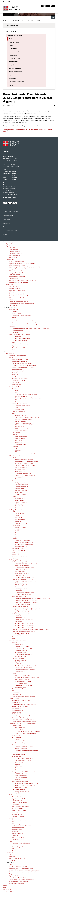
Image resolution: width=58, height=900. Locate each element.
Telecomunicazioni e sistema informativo (26, 775)
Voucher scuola (19, 649)
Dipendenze (15, 818)
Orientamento (16, 697)
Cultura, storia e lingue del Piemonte (25, 468)
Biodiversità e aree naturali (19, 406)
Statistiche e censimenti (18, 374)
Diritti (10, 39)
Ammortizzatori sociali (21, 688)
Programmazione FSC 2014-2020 (24, 629)
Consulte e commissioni (15, 254)
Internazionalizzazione (18, 843)
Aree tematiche (10, 355)
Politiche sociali (13, 62)
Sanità (10, 800)
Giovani (12, 45)
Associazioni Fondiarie (21, 439)
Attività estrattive (17, 835)
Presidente (12, 248)
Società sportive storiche (21, 489)
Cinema (17, 481)
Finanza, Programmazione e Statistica (19, 335)
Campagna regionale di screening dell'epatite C (21, 874)
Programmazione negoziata (19, 341)
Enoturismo (18, 511)
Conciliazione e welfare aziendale (21, 693)
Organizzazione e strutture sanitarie (22, 804)
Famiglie (17, 534)
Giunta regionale (13, 250)
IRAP (13, 851)
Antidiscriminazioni (15, 52)
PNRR (13, 643)
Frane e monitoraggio (21, 783)
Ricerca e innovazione (18, 822)
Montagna (15, 437)
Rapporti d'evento (20, 732)
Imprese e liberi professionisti (17, 865)
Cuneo (5, 179)
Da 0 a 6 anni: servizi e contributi (24, 653)
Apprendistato (19, 666)
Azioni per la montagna (21, 441)
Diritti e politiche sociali (15, 35)
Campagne (12, 880)
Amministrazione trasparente (17, 277)
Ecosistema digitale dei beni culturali (25, 466)
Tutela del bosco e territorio (22, 431)
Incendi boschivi (19, 767)
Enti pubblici (12, 863)
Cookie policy (6, 219)
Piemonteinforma (14, 258)
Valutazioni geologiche (21, 781)
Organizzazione (10, 260)
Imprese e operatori (20, 423)
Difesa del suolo (16, 750)
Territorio (14, 450)
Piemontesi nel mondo (21, 470)
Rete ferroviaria (16, 713)
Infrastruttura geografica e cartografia (25, 456)
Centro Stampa (16, 334)
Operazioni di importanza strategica (24, 571)
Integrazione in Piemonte (22, 637)
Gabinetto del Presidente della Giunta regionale (22, 263)
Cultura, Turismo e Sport (15, 458)
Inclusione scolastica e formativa (24, 548)
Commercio (15, 841)
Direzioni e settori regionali (16, 262)
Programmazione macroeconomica (21, 339)
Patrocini (11, 300)
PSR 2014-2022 (16, 384)
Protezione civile (16, 762)
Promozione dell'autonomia (22, 544)
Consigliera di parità (20, 691)
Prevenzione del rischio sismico (20, 787)
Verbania (14, 178)
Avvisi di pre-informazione (22, 569)
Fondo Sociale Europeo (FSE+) (20, 565)
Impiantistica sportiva (21, 493)
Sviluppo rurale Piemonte (19, 600)
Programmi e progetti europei (20, 610)
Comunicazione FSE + (21, 573)
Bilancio (14, 343)
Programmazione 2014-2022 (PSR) (24, 608)
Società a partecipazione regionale (18, 283)
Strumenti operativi (17, 820)
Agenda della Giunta (14, 256)
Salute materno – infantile (19, 816)
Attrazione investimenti (18, 834)
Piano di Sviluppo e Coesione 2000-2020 (26, 623)
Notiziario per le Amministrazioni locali (22, 322)
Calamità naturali (16, 730)
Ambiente (14, 390)
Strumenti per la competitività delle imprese (27, 682)
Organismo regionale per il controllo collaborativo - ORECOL (25, 267)
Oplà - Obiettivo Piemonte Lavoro (18, 884)
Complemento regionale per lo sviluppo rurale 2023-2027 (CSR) (32, 602)
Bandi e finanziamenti (15, 289)
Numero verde (7, 185)
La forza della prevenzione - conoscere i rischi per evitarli (24, 876)
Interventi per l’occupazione (22, 680)
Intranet (5, 235)
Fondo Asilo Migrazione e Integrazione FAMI (24, 635)
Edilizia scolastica (16, 695)
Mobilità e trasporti (14, 703)
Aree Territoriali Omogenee (16, 890)
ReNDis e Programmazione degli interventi (26, 756)
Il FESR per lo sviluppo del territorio (18, 888)
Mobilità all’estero (20, 668)
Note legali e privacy (8, 215)
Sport (13, 483)
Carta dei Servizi (13, 306)
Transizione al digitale (18, 845)
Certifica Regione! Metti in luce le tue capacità (21, 886)
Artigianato (15, 837)
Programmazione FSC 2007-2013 (24, 631)
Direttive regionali (20, 676)
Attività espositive (20, 472)
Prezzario (17, 744)
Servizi (5, 892)
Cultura (14, 460)
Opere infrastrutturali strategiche (21, 723)
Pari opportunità (14, 42)
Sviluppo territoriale (17, 828)
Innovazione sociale (20, 530)
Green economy (16, 435)
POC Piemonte (19, 625)
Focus (10, 870)
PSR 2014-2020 (19, 429)
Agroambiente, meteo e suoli (20, 361)
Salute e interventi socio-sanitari (24, 546)
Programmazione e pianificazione (24, 763)
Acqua (16, 392)
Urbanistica (18, 452)
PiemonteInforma (8, 896)
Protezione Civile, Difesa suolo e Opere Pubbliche (22, 728)
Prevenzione (15, 810)
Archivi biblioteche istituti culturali (24, 462)
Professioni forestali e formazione (24, 425)
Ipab (16, 540)
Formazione (18, 773)
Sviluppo (11, 824)
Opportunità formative (21, 664)
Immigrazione (13, 55)
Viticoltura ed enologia (18, 378)
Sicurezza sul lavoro (17, 814)
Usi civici (14, 320)
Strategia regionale (20, 485)
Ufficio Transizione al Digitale (17, 265)
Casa (10, 75)
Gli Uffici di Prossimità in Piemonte (18, 872)
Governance (18, 620)
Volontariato (18, 771)
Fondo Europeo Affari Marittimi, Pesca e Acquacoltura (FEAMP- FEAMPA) (31, 633)
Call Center (12, 293)
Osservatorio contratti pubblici (17, 295)
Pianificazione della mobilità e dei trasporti (23, 719)
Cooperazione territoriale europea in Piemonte (27, 612)
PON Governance (16, 641)
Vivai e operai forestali (21, 433)
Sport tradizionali (19, 491)
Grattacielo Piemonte (14, 275)
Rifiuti (16, 402)
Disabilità (11, 65)
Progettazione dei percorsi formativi (25, 674)
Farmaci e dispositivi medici (19, 808)
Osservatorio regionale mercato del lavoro (23, 701)
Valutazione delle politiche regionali (21, 345)
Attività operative (19, 799)
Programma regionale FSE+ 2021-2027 (26, 567)
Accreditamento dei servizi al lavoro (24, 690)
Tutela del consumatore (16, 58)
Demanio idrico (16, 740)
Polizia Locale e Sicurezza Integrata (21, 316)
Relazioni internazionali (15, 271)
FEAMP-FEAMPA (16, 386)
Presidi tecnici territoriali (18, 795)
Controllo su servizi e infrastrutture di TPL (23, 725)
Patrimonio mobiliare (17, 332)
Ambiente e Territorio (14, 388)
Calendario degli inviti (21, 588)
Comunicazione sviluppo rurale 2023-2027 (26, 606)
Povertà (17, 532)
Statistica (14, 351)
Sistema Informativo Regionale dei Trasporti (24, 727)
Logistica (17, 769)
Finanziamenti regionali (21, 748)
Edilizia (17, 454)
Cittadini (11, 861)
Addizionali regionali (17, 853)
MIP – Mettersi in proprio (22, 684)
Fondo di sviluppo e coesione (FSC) (21, 618)
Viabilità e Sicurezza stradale (20, 711)
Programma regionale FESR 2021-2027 (26, 584)
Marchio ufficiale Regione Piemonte (18, 302)
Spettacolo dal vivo (20, 479)
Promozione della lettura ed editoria (25, 477)
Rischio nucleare (19, 404)
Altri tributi (15, 857)
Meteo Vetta (18, 444)
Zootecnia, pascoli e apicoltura (20, 380)
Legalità (11, 85)
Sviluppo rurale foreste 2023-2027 (24, 427)
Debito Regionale (16, 337)
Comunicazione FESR (20, 594)
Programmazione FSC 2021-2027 (24, 627)
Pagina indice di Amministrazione (15, 244)
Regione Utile (9, 285)
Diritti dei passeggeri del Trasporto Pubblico (24, 709)
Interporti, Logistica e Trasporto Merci (22, 721)
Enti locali (14, 312)
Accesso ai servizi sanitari (19, 802)
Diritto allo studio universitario (23, 658)
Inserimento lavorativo (21, 549)
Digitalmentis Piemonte (15, 882)
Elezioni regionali (16, 314)
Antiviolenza (14, 49)
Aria (16, 394)
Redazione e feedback (8, 227)
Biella (4, 178)
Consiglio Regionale (14, 252)
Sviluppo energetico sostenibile (20, 830)
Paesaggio (15, 448)
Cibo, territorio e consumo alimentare (22, 365)
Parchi (16, 409)
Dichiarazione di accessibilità (10, 212)
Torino (13, 176)
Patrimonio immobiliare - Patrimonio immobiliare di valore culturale (30, 330)
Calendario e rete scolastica (22, 651)
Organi (8, 246)
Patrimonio (12, 328)
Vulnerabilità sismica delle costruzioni (25, 791)
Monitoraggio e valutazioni (22, 577)
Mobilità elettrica (16, 717)
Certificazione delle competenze (23, 672)
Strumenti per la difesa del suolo (24, 752)
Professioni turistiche (21, 505)
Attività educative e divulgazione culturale (26, 464)
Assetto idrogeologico (21, 754)
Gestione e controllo (20, 575)
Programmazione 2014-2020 (23, 598)
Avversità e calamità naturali (20, 363)
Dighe (16, 758)
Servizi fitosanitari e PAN (18, 372)
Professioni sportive (20, 497)
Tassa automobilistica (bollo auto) (21, 849)
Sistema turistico (19, 503)
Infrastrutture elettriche (21, 746)
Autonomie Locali (13, 310)
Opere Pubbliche (16, 742)
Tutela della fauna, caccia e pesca (21, 376)
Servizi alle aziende (17, 370)
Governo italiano (7, 2)
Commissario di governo (18, 760)
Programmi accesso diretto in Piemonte (25, 614)
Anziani (17, 536)
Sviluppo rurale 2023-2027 (19, 382)
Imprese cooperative (17, 839)
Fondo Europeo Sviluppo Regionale (21, 832)
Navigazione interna (17, 715)
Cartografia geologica (21, 779)
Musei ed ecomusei (20, 474)
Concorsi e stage (13, 279)
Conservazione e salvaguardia (23, 407)
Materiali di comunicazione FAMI (23, 639)
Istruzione (14, 647)
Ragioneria (15, 347)
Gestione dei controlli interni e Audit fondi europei (22, 281)
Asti (4, 176)
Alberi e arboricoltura (20, 417)
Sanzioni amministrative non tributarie (19, 297)
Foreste (14, 415)
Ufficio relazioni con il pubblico (17, 291)
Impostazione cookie (9, 198)
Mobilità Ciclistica (16, 707)
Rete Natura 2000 (20, 411)
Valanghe (17, 785)
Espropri (14, 318)
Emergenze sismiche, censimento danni (25, 738)
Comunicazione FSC (20, 621)
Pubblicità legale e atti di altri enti (18, 298)
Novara (14, 174)
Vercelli (14, 179)
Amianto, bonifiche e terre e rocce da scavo (26, 396)
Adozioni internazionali (15, 68)
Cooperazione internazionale (16, 82)
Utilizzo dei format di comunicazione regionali (21, 304)
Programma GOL (16, 699)
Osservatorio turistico (21, 509)
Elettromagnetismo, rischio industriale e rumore (28, 400)
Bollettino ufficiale (14, 287)
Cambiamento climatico (18, 413)
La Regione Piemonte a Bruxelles (18, 269)
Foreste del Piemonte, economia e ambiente (27, 419)
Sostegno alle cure (17, 806)
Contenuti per (9, 859)
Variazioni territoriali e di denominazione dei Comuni (26, 326)
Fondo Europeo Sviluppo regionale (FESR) (23, 583)
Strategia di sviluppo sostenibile (17, 357)
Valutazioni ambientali (21, 398)
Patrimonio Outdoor (20, 446)
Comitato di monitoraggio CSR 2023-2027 (26, 604)
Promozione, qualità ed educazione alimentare (24, 367)
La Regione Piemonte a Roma (17, 273)
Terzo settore (18, 538)
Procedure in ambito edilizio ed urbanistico (26, 789)
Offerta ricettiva (19, 507)
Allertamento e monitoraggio (23, 765)
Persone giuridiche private (16, 72)
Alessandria (6, 174)
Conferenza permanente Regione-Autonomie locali (25, 324)
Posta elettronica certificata (10, 231)
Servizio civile (12, 78)
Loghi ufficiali (6, 223)
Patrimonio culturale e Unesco (23, 476)
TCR (13, 855)
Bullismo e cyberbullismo (21, 655)
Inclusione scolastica (20, 660)
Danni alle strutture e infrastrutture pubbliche (27, 736)
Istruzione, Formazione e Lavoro (17, 645)
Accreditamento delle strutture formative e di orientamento (31, 670)
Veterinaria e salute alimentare (20, 812)
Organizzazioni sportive (21, 487)
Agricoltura (12, 359)
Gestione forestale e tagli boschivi (24, 421)
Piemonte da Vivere (8, 898)
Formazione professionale (19, 662)
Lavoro (14, 678)
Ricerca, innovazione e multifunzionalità (23, 369)
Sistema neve (18, 495)
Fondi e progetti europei (15, 563)
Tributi (10, 847)
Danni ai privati (19, 734)
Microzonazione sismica (21, 793)
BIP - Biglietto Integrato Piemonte (21, 705)
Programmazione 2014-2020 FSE (24, 581)
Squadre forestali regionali (22, 797)
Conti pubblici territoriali (18, 349)
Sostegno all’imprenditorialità (23, 686)
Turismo (14, 499)
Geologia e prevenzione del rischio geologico (24, 777)
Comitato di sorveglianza (21, 579)
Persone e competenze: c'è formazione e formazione (23, 878)
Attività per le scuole (20, 656)
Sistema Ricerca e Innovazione (20, 826)
